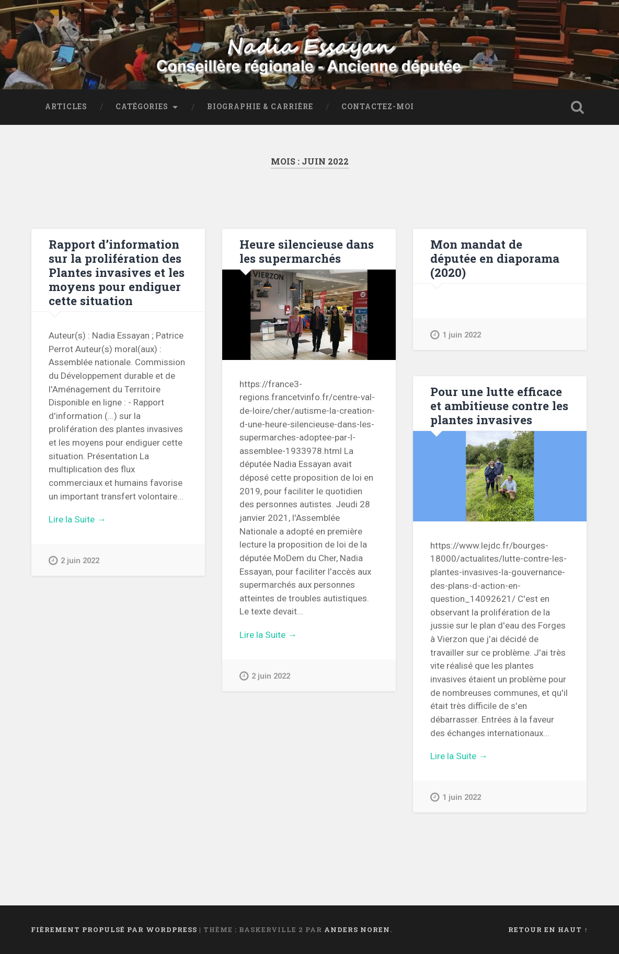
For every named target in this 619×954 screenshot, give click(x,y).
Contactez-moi (377, 106)
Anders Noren (357, 929)
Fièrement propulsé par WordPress (114, 929)
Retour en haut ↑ (548, 929)
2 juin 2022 (74, 560)
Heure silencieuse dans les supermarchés (306, 251)
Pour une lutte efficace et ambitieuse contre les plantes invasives (499, 405)
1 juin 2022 (455, 335)
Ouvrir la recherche (577, 107)
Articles (66, 106)
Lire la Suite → (77, 519)
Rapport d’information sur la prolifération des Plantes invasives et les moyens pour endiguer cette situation (117, 272)
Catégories (142, 106)
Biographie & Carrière (260, 106)
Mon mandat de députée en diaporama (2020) (494, 258)
